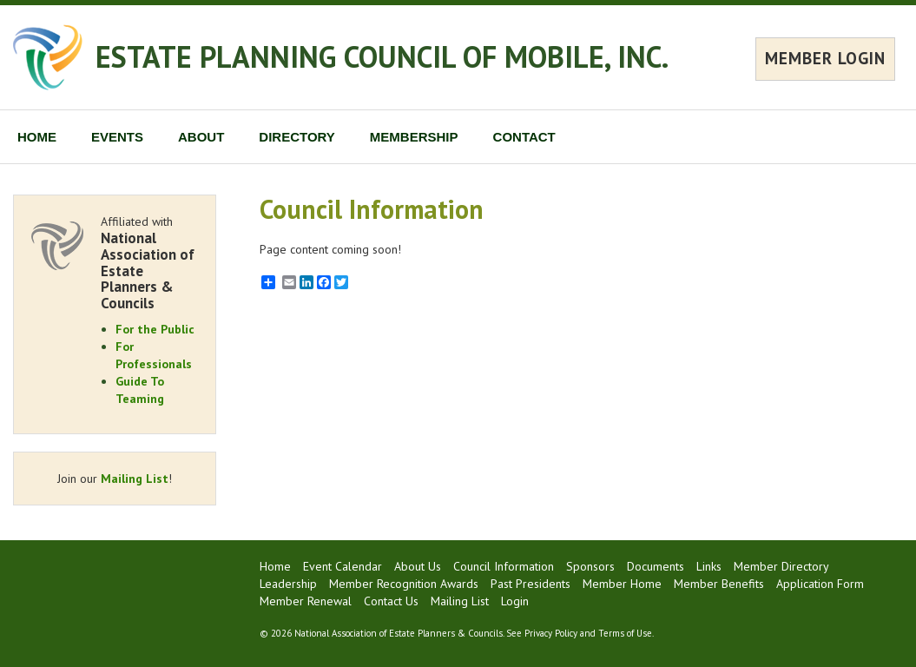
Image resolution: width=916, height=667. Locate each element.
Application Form (820, 583)
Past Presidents (530, 583)
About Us (417, 566)
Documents (655, 566)
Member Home (622, 583)
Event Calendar (342, 566)
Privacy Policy (550, 633)
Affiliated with (149, 262)
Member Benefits (719, 583)
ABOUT (201, 136)
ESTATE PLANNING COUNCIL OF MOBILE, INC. (382, 56)
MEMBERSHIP (414, 136)
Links (709, 566)
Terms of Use (625, 633)
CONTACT (524, 136)
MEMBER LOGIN (825, 58)
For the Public (154, 329)
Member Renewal (306, 601)
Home (275, 566)
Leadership (288, 583)
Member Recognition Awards (403, 583)
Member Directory (781, 566)
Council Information (503, 566)
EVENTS (117, 136)
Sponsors (590, 566)
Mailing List (134, 478)
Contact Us (391, 601)
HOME (36, 136)
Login (515, 601)
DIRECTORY (297, 136)
